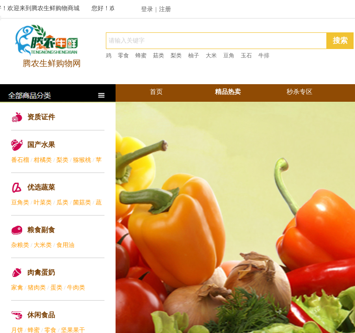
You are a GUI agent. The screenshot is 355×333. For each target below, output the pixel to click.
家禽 (17, 287)
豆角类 (20, 202)
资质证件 (41, 117)
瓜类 (62, 202)
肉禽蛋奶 (41, 272)
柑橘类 (43, 159)
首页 (156, 91)
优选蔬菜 (41, 187)
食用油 (65, 244)
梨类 (62, 159)
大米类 (43, 244)
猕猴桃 (82, 159)
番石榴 (20, 159)
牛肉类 (76, 287)
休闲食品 (41, 315)
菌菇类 (82, 202)
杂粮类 (20, 244)
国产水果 (41, 144)
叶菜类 (43, 202)
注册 (165, 9)
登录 (147, 9)
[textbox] (216, 40)
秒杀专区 (299, 91)
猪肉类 (37, 287)
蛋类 (56, 287)
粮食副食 (41, 230)
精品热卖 (228, 91)
